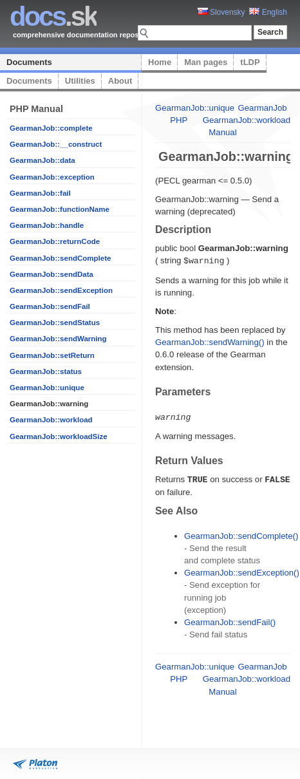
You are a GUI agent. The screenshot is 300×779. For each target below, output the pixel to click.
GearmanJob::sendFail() (230, 620)
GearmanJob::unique (47, 387)
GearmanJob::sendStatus (55, 322)
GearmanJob (262, 108)
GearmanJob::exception (52, 177)
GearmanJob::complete (51, 128)
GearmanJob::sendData (51, 274)
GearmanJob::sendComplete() (241, 534)
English (268, 12)
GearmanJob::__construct (56, 144)
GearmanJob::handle (47, 225)
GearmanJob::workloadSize (59, 436)
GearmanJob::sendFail (50, 306)
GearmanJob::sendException (61, 290)
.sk (53, 16)
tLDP (249, 62)
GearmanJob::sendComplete (60, 258)
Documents (29, 62)
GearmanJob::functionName (59, 209)
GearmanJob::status (46, 371)
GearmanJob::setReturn (52, 355)
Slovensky (221, 12)
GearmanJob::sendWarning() (210, 341)
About (120, 81)
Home (159, 62)
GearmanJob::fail (40, 193)
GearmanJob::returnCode (55, 241)
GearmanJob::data (42, 160)
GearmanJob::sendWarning (58, 339)
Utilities (80, 81)
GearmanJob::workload (51, 420)
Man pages (205, 62)
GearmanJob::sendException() (241, 571)
